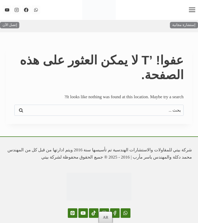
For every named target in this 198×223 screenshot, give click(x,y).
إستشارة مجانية (183, 25)
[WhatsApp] (35, 9)
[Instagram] (16, 9)
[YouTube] (7, 9)
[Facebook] (26, 9)
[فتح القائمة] (192, 9)
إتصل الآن (10, 25)
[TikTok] (93, 213)
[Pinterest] (72, 213)
